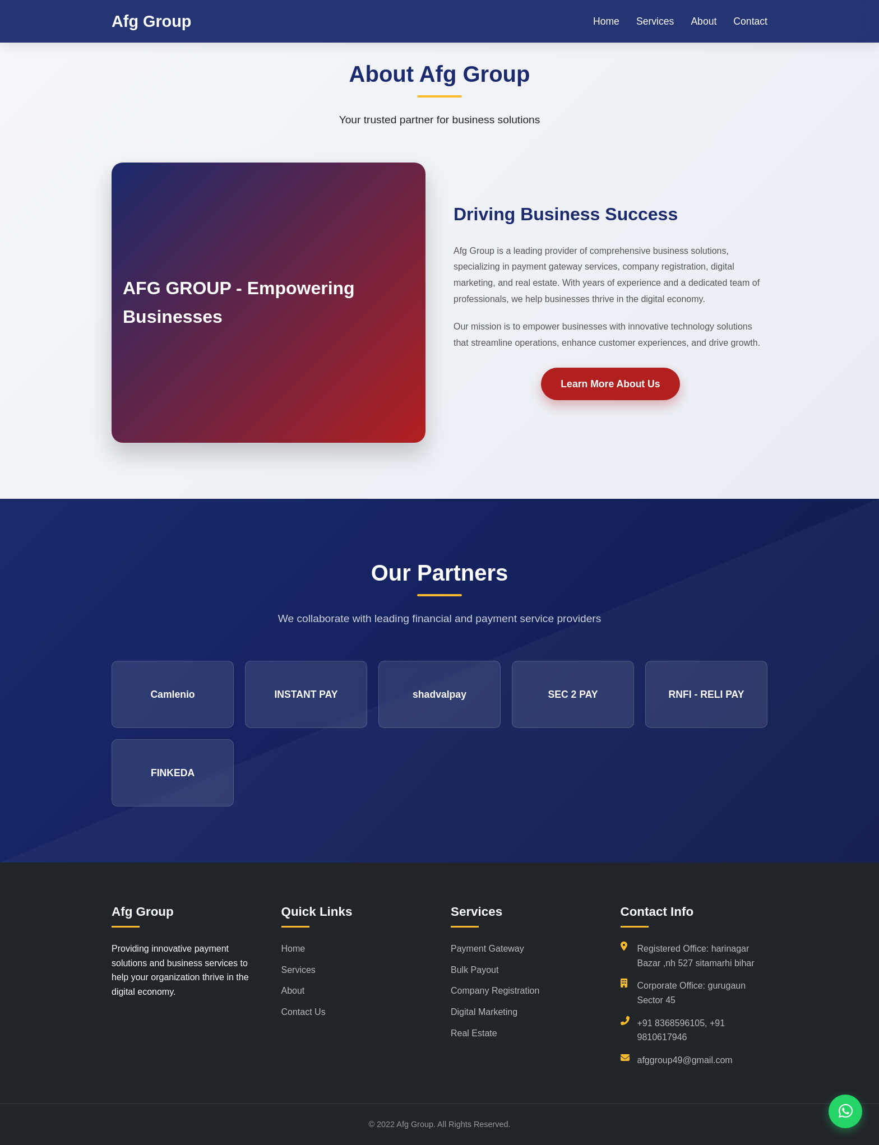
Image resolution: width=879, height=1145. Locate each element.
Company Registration (495, 990)
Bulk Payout (474, 970)
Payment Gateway (487, 948)
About (703, 21)
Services (655, 21)
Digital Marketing (484, 1012)
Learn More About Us (610, 384)
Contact (750, 21)
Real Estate (474, 1033)
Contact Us (303, 1012)
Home (606, 21)
